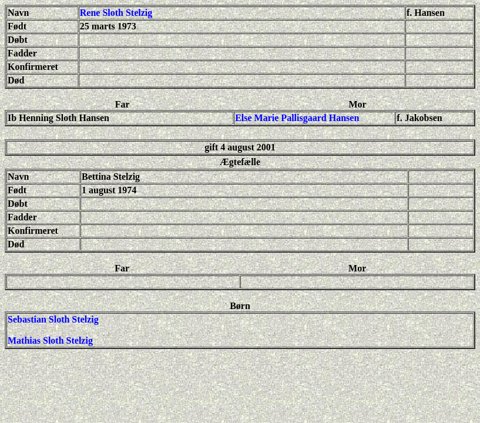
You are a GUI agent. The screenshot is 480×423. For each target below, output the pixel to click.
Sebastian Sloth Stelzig (53, 319)
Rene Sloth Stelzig (116, 13)
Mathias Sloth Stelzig (50, 340)
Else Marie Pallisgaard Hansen (297, 118)
